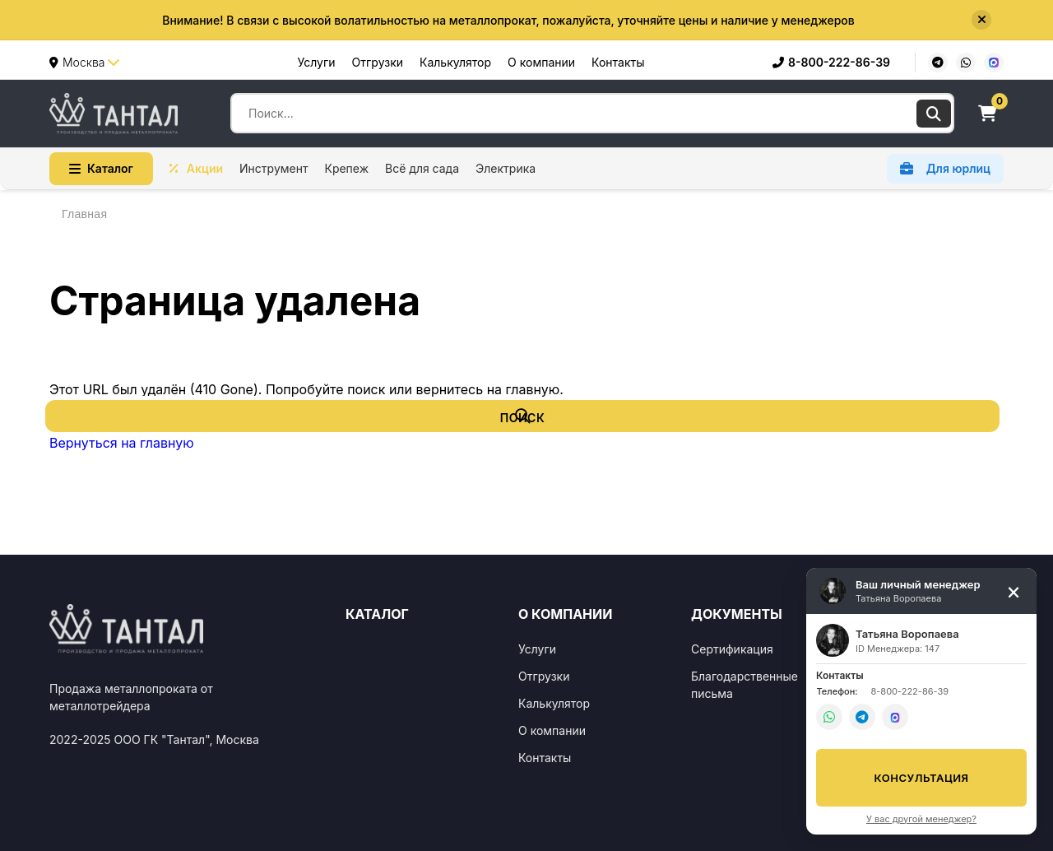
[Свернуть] (1013, 591)
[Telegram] (938, 62)
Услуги (317, 62)
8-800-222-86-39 (831, 62)
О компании (541, 62)
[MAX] (994, 62)
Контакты (617, 62)
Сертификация (732, 649)
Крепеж (346, 168)
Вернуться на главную (121, 443)
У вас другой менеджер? (921, 819)
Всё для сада (422, 168)
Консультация (921, 777)
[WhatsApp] (966, 62)
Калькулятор (455, 62)
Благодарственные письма (744, 684)
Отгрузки (377, 62)
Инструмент (273, 168)
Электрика (505, 168)
